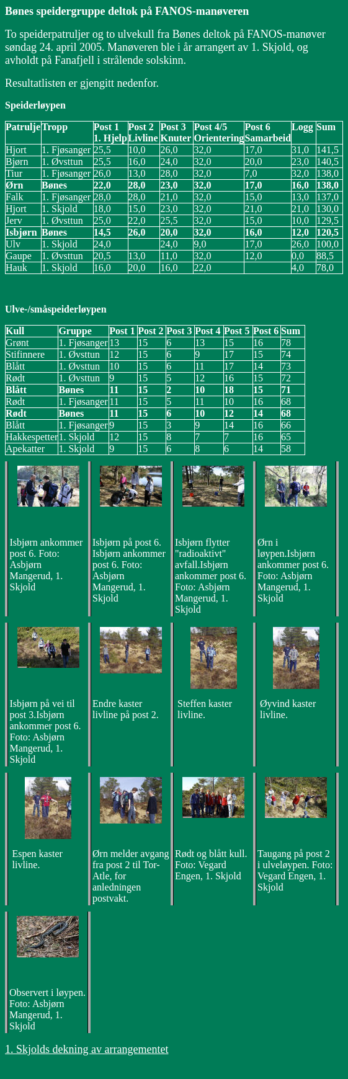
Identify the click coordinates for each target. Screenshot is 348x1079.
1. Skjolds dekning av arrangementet (86, 1049)
